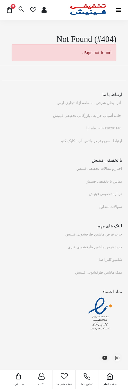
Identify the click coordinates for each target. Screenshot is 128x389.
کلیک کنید (67, 141)
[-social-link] (117, 358)
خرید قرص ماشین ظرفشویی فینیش (93, 234)
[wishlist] (33, 10)
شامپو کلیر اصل (110, 259)
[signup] (44, 10)
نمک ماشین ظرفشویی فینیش (98, 272)
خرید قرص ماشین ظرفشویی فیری (95, 247)
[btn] (21, 9)
